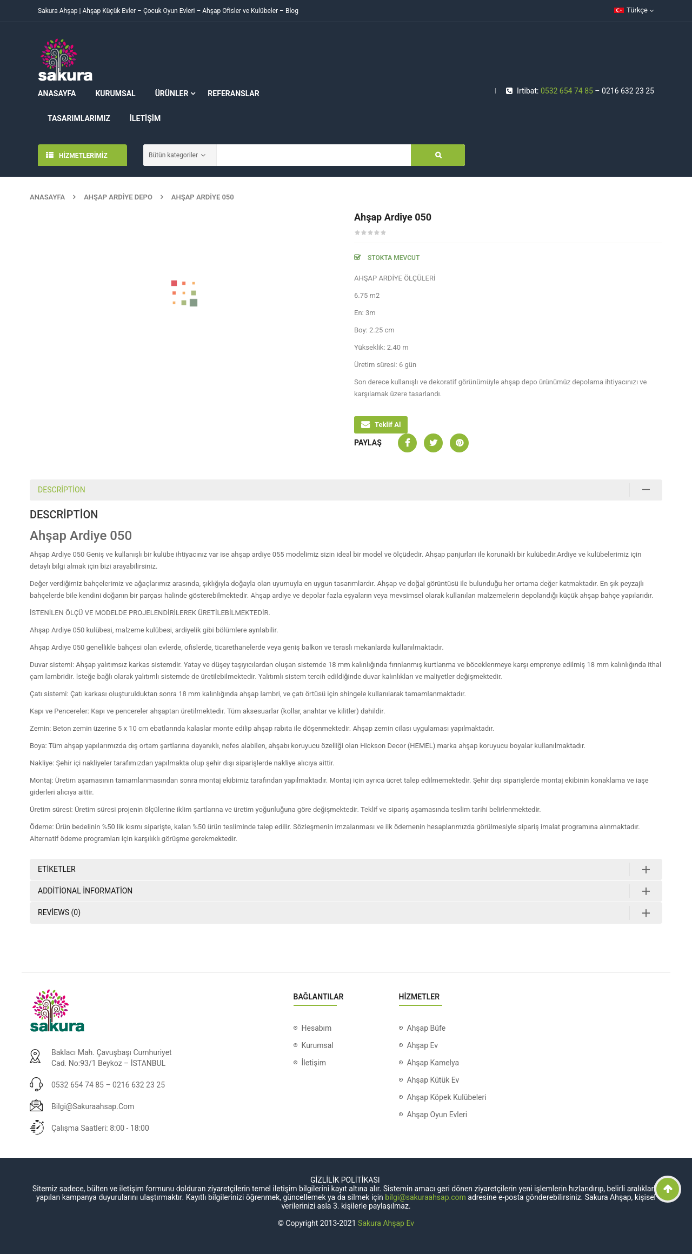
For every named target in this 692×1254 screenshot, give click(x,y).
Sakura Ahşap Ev (386, 1223)
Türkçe (631, 10)
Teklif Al (388, 425)
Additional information (85, 890)
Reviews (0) (59, 912)
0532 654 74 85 (567, 90)
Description (61, 489)
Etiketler (57, 869)
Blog (291, 11)
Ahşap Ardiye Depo (118, 197)
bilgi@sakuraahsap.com (92, 1106)
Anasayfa (47, 197)
